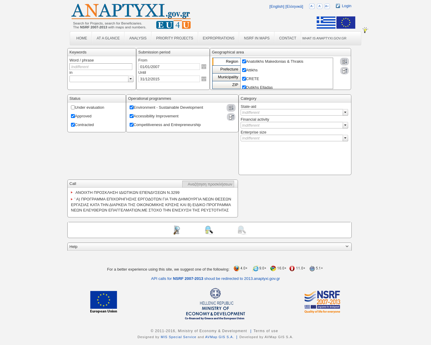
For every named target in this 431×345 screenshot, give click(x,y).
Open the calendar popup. (204, 66)
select (130, 79)
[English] (276, 6)
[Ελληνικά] (294, 6)
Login (346, 6)
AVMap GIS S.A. (219, 337)
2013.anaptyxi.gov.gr (262, 278)
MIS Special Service (178, 337)
